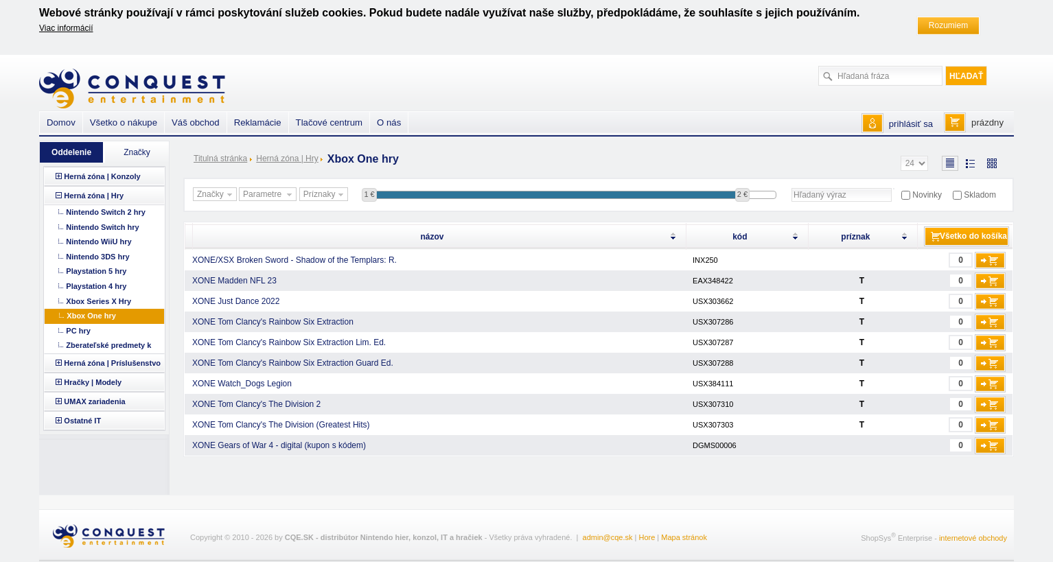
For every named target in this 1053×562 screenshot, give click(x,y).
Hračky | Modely (92, 382)
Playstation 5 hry (96, 271)
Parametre (269, 194)
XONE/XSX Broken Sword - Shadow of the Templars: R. (294, 260)
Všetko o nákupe (123, 122)
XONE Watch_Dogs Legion (242, 383)
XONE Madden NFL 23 (234, 280)
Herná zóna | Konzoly (102, 176)
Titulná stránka (220, 158)
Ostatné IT (82, 421)
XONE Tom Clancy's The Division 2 (256, 404)
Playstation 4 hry (96, 286)
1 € (369, 194)
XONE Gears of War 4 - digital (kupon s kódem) (279, 445)
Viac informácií (66, 28)
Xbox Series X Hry (98, 301)
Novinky (927, 195)
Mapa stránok (684, 537)
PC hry (78, 331)
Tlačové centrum (329, 122)
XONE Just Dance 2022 (235, 301)
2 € (742, 194)
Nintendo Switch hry (102, 227)
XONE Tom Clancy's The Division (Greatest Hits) (281, 425)
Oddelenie (71, 152)
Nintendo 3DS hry (97, 257)
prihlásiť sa (911, 124)
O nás (389, 122)
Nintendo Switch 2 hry (106, 212)
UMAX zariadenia (94, 401)
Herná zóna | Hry (287, 158)
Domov (61, 122)
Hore (646, 537)
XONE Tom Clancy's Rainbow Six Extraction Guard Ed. (292, 363)
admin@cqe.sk (608, 537)
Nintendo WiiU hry (98, 241)
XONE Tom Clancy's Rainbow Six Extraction (273, 322)
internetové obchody (973, 538)
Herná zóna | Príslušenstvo (112, 363)
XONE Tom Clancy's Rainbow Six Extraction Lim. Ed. (289, 342)
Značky (216, 194)
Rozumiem (948, 25)
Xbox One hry (91, 316)
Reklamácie (257, 122)
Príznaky (325, 194)
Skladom (980, 195)
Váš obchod (196, 122)
